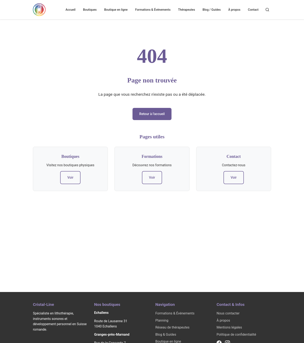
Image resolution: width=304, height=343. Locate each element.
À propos (234, 10)
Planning (161, 320)
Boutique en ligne (116, 10)
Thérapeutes (186, 10)
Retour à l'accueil (152, 114)
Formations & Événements (153, 10)
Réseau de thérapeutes (172, 327)
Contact (253, 10)
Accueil (70, 10)
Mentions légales (229, 327)
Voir (70, 177)
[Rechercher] (267, 9)
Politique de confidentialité (236, 334)
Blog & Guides (165, 334)
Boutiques (90, 10)
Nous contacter (228, 313)
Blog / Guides (212, 10)
